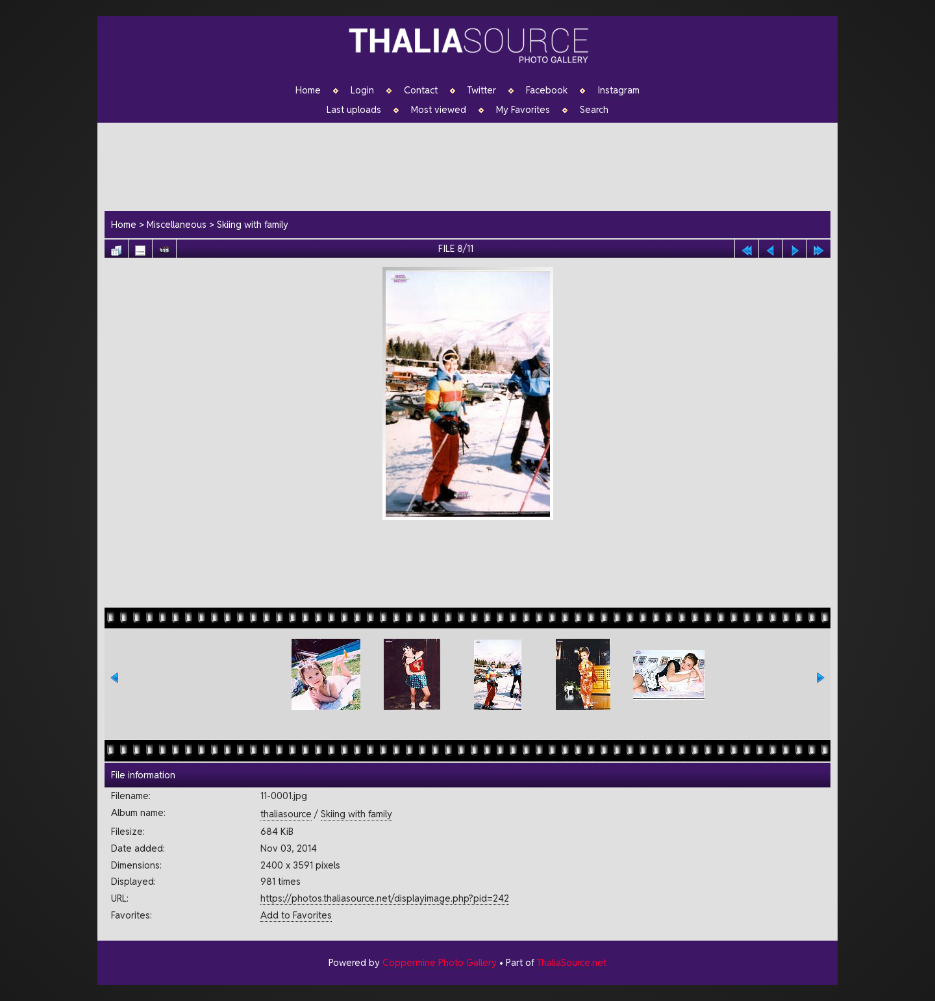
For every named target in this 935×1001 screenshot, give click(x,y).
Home (308, 90)
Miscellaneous (176, 224)
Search (594, 110)
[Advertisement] (474, 165)
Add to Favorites (296, 915)
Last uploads (354, 110)
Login (362, 90)
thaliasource (286, 814)
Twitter (482, 90)
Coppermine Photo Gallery (439, 962)
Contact (421, 90)
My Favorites (523, 110)
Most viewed (438, 110)
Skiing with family (252, 224)
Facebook (546, 90)
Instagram (618, 90)
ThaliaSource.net (571, 962)
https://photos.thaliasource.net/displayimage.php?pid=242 (384, 898)
